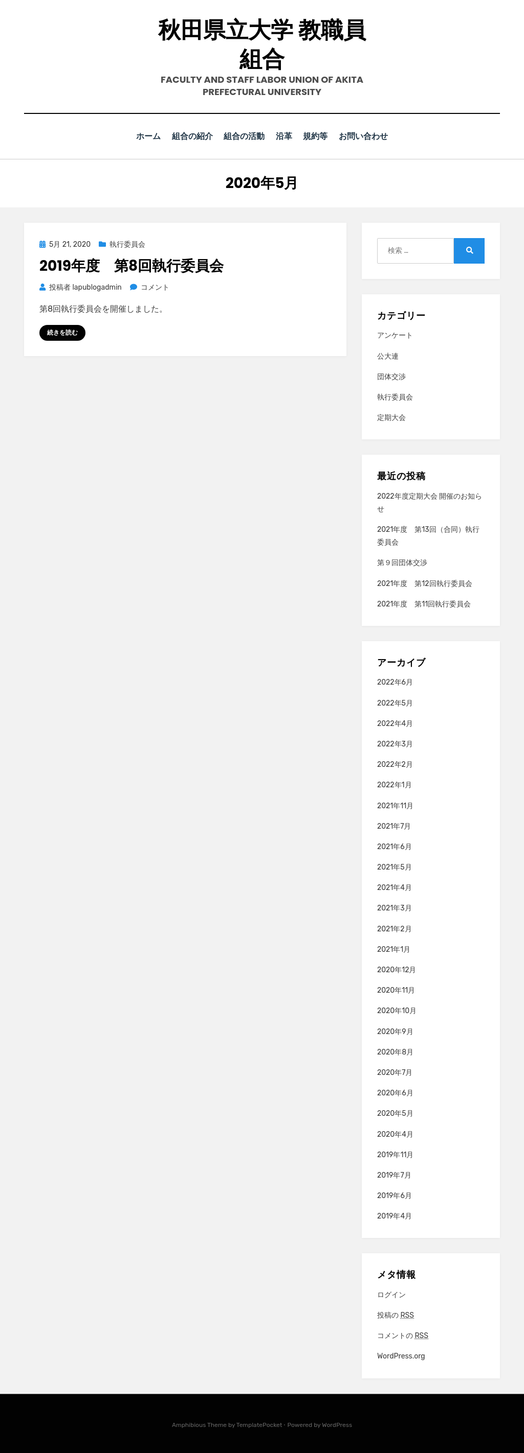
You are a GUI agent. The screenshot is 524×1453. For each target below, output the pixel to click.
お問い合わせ (369, 136)
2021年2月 (394, 928)
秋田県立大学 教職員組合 (261, 44)
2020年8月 (395, 1051)
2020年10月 (397, 1010)
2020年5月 (395, 1113)
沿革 (285, 136)
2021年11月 (395, 805)
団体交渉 (391, 376)
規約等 (319, 136)
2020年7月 (394, 1072)
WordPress (337, 1423)
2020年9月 (395, 1030)
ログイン (391, 1294)
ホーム (143, 136)
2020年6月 (395, 1092)
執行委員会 (127, 244)
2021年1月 (393, 949)
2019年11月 (395, 1154)
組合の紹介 (189, 136)
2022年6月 (395, 681)
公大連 (388, 355)
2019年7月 (394, 1174)
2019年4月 (394, 1215)
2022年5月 (395, 702)
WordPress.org (401, 1355)
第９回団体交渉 (402, 562)
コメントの (402, 1335)
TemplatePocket (259, 1423)
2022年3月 (395, 743)
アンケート (395, 335)
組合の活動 (243, 136)
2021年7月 (394, 825)
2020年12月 (396, 969)
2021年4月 (394, 887)
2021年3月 (394, 907)
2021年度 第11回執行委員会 (424, 603)
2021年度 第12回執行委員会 (424, 582)
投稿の (395, 1315)
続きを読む (62, 332)
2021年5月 (394, 866)
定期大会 (391, 417)
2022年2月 (395, 764)
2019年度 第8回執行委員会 (131, 265)
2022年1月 (394, 784)
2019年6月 (394, 1195)
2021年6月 (394, 846)
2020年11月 (396, 990)
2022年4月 (395, 723)
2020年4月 (395, 1133)
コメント (154, 287)
